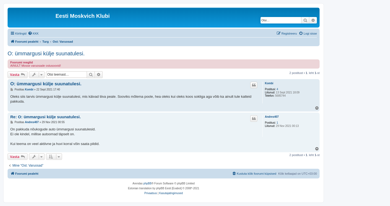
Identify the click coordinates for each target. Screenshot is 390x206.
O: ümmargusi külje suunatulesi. (46, 53)
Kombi (269, 83)
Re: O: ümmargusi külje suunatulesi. (45, 116)
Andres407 (272, 116)
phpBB (147, 183)
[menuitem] (33, 33)
